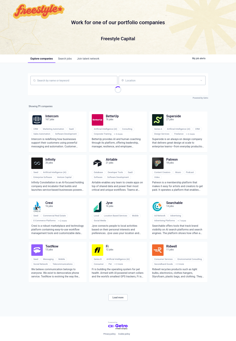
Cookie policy (124, 334)
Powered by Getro (200, 98)
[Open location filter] (201, 80)
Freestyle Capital (118, 38)
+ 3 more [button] (118, 134)
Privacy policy (109, 334)
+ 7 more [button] (182, 220)
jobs (65, 58)
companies (41, 58)
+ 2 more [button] (190, 134)
